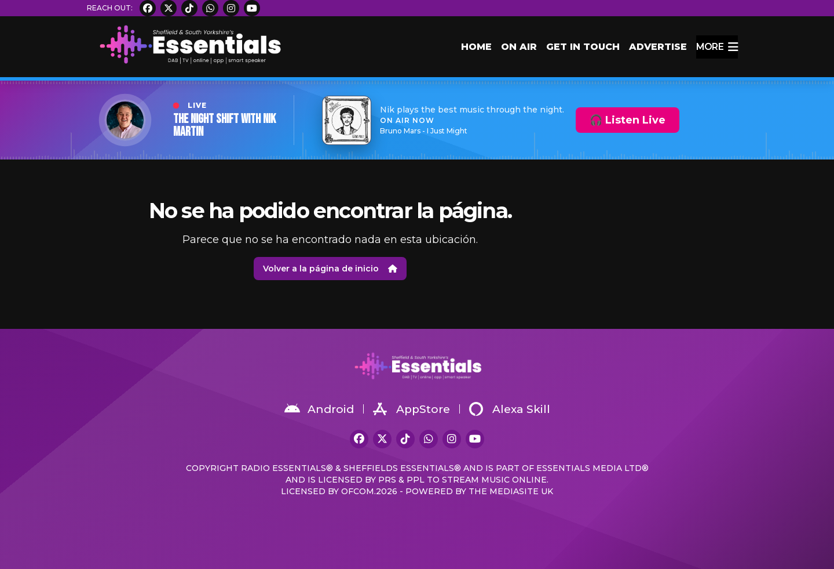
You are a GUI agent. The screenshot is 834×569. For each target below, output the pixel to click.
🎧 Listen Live (627, 120)
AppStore (411, 409)
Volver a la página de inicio (330, 268)
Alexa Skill (509, 409)
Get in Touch (583, 46)
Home (476, 46)
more (717, 47)
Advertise (658, 46)
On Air (519, 46)
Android (319, 409)
